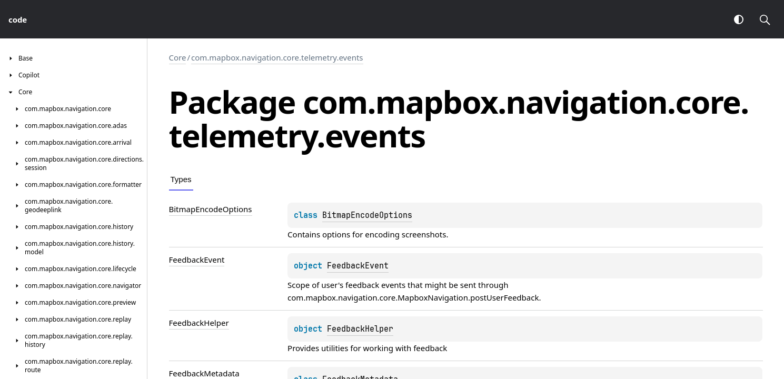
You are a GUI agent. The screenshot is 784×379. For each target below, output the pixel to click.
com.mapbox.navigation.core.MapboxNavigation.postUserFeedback (413, 297)
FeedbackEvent (358, 266)
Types (181, 179)
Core (177, 57)
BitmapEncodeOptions (367, 215)
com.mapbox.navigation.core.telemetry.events (277, 57)
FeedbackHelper (360, 329)
